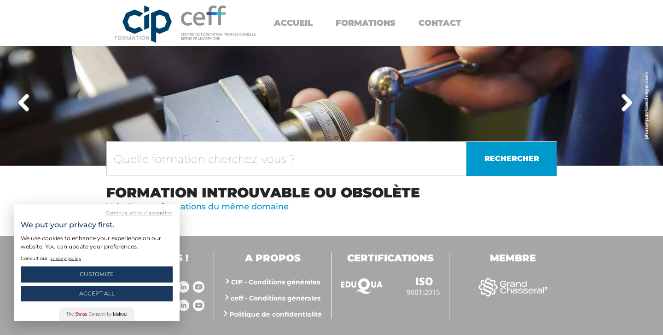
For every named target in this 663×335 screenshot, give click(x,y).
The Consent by (96, 314)
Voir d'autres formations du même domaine (197, 207)
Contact (440, 23)
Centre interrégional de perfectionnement (143, 24)
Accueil (293, 23)
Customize (97, 274)
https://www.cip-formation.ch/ (218, 23)
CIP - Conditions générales (275, 282)
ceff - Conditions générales (275, 298)
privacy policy (65, 258)
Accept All (97, 293)
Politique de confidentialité (275, 314)
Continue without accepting (139, 213)
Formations (365, 23)
